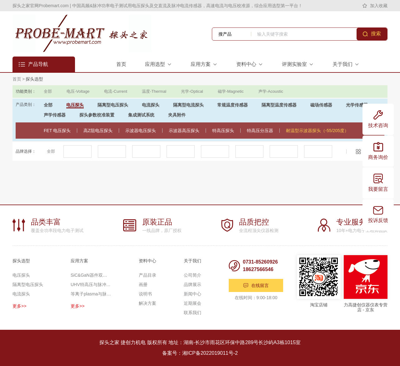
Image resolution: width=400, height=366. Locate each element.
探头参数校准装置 (96, 114)
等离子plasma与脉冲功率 (91, 293)
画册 (143, 284)
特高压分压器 (260, 130)
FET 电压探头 (57, 130)
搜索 (376, 33)
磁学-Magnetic (231, 91)
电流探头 (150, 104)
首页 (16, 79)
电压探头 (75, 104)
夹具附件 (177, 114)
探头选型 (34, 79)
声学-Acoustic (270, 91)
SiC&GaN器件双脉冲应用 (91, 275)
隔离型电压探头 (113, 104)
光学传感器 (357, 104)
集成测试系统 (141, 114)
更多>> (19, 306)
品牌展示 (192, 284)
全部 (48, 91)
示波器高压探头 (184, 130)
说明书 (145, 293)
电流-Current (115, 91)
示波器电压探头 (140, 130)
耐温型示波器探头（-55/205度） (317, 130)
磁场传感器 (321, 104)
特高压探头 (223, 130)
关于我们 (192, 260)
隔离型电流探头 (188, 104)
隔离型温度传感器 (279, 104)
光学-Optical (192, 91)
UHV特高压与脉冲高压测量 (91, 284)
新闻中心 (192, 293)
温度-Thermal (154, 91)
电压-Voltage (78, 91)
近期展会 (192, 303)
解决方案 (147, 303)
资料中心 (147, 260)
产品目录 (147, 275)
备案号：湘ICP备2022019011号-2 (200, 353)
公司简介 (192, 275)
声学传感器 (55, 114)
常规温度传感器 (232, 104)
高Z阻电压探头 (97, 130)
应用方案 (79, 260)
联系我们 (192, 312)
